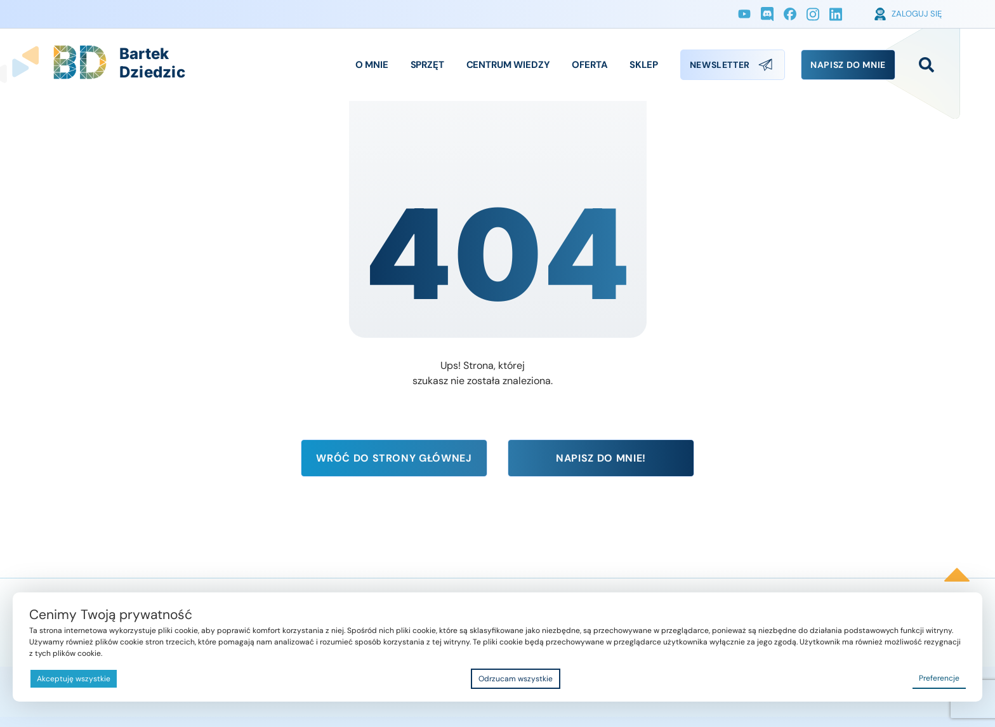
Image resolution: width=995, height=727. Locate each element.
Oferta (589, 64)
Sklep (643, 64)
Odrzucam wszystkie (515, 679)
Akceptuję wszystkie (73, 679)
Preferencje (939, 678)
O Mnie (371, 64)
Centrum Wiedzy (508, 64)
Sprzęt (427, 64)
